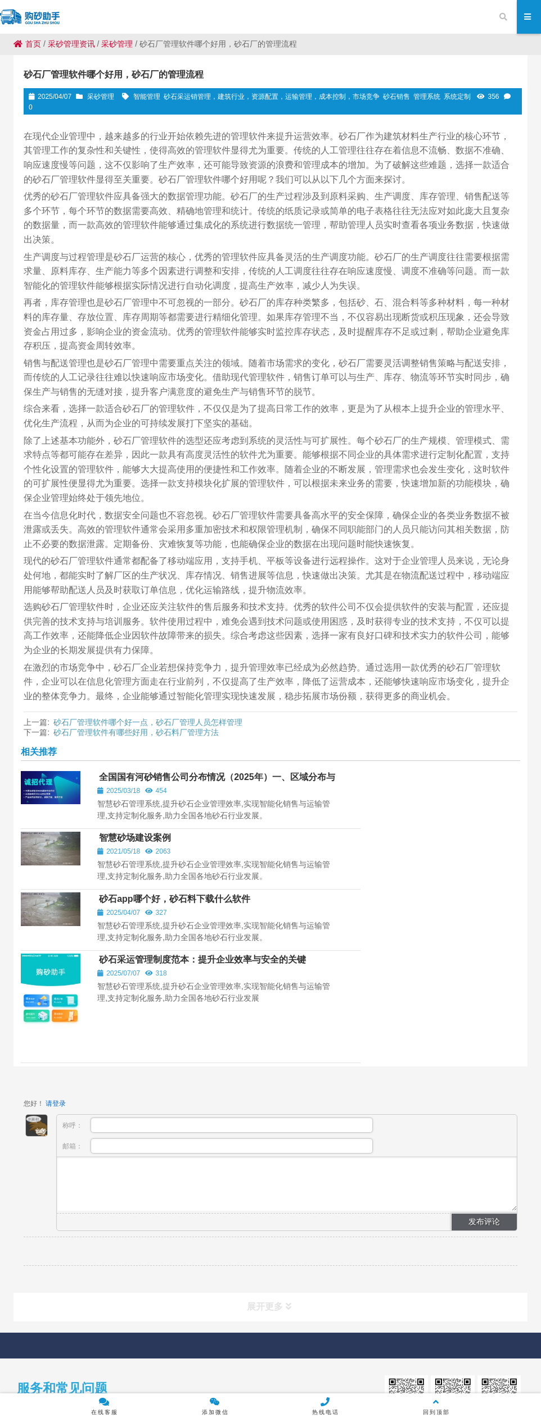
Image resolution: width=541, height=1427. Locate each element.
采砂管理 (117, 43)
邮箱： (217, 1035)
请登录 (56, 993)
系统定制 (457, 97)
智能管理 (146, 97)
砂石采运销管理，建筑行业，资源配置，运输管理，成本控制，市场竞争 (272, 97)
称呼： (217, 1014)
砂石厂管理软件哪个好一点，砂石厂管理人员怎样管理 (147, 722)
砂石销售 (396, 97)
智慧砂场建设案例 (389, 783)
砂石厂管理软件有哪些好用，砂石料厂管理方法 (136, 732)
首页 (27, 43)
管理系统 (426, 97)
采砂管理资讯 (71, 43)
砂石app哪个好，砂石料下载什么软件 (172, 846)
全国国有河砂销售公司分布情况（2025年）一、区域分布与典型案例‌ (173, 789)
